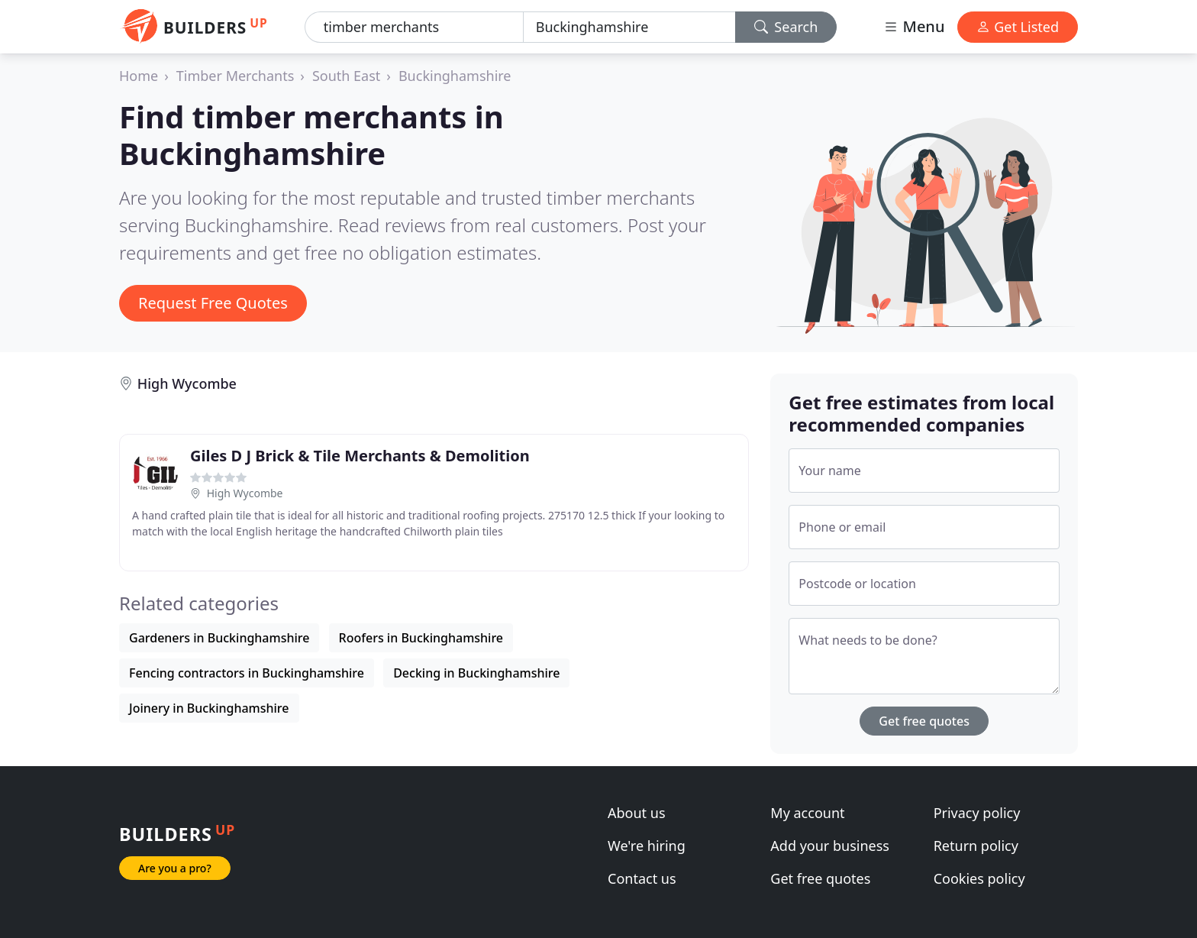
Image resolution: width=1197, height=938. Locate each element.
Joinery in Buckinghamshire (209, 708)
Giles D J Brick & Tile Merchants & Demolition (360, 455)
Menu (913, 26)
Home (138, 75)
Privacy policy (977, 813)
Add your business (829, 845)
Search (786, 27)
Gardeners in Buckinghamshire (219, 637)
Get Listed (1017, 27)
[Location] (629, 27)
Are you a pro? (174, 868)
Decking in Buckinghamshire (476, 673)
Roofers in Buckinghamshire (421, 637)
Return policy (976, 845)
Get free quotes (924, 721)
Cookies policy (979, 878)
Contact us (642, 878)
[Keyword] (414, 27)
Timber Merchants (235, 75)
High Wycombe (187, 383)
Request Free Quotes (213, 303)
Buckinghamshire (454, 75)
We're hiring (647, 845)
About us (637, 813)
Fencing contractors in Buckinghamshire (246, 673)
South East (346, 75)
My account (807, 813)
